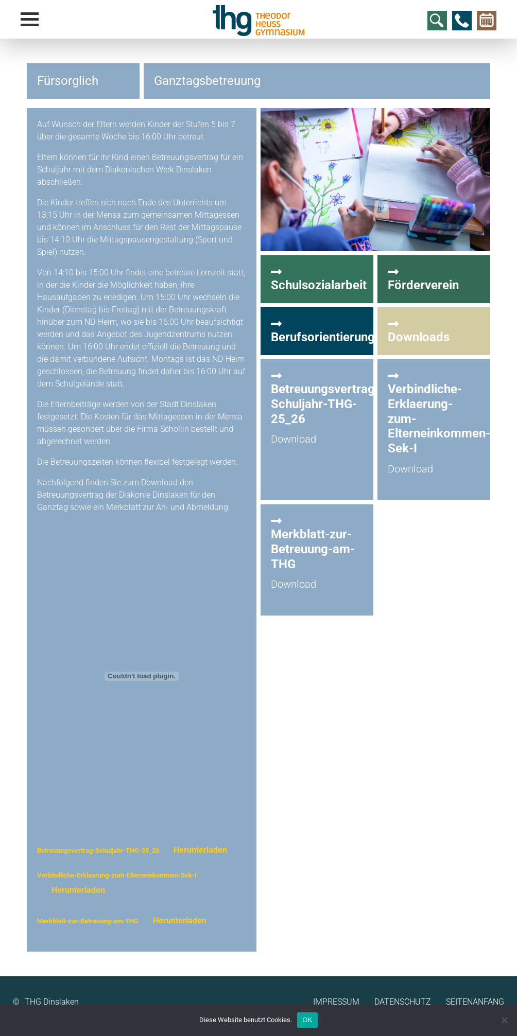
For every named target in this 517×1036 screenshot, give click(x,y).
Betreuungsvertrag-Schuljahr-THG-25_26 (98, 850)
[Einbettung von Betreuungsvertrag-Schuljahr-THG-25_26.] (141, 676)
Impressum (336, 1002)
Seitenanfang (475, 1002)
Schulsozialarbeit (319, 279)
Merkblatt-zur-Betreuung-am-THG (88, 921)
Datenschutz (402, 1002)
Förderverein (434, 279)
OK (307, 1020)
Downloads (434, 331)
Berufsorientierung (323, 331)
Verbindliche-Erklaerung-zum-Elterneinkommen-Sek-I (117, 875)
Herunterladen (200, 850)
